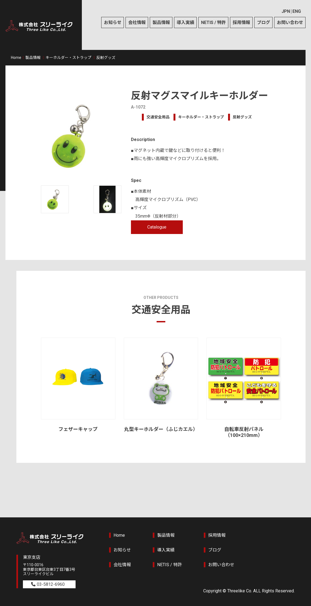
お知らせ (112, 22)
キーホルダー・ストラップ (68, 57)
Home (16, 57)
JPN (286, 11)
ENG (296, 11)
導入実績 (185, 22)
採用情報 (241, 22)
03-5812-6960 (51, 584)
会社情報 (137, 22)
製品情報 (161, 22)
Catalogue (156, 227)
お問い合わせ (290, 22)
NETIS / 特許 (213, 22)
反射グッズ (105, 57)
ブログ (263, 22)
